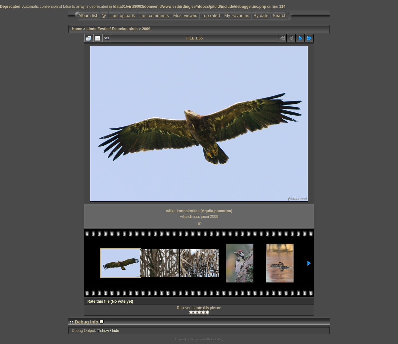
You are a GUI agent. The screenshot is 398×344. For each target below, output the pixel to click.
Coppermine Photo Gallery (206, 339)
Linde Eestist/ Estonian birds (112, 29)
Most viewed (185, 15)
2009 (146, 29)
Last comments (154, 15)
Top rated (211, 15)
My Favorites (236, 15)
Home (77, 29)
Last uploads (122, 15)
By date (261, 15)
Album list (87, 15)
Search (279, 15)
